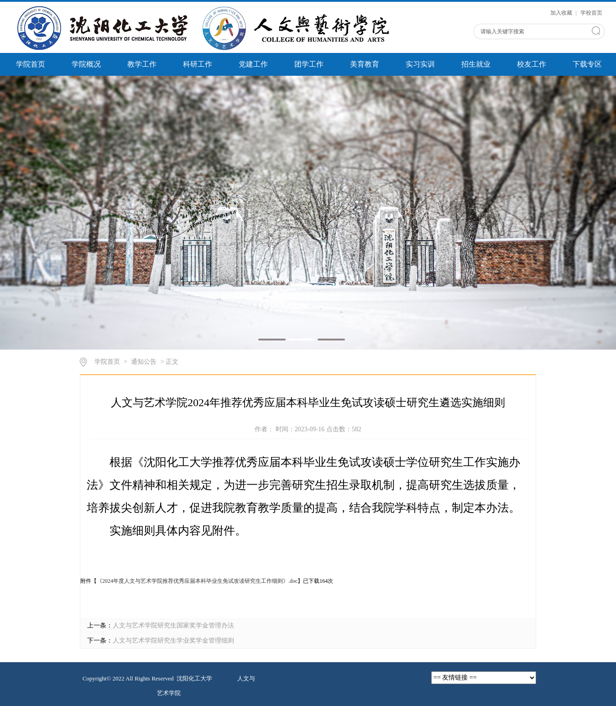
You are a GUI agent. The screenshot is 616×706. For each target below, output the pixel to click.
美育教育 (364, 64)
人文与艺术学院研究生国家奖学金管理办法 (173, 625)
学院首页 (30, 64)
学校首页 (591, 13)
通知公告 (144, 361)
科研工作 (197, 64)
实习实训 (420, 64)
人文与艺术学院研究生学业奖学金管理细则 (173, 640)
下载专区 (587, 64)
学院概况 (86, 64)
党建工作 (253, 64)
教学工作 (142, 64)
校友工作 (531, 64)
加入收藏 (562, 13)
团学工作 (309, 64)
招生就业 (476, 64)
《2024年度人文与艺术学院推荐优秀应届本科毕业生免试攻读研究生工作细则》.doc (197, 581)
